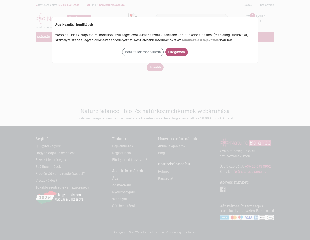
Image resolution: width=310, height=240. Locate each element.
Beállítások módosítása (143, 52)
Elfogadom (176, 52)
